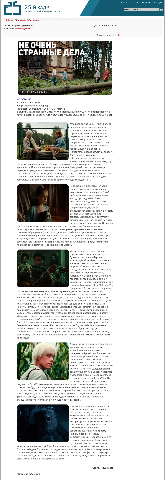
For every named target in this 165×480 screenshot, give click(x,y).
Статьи (125, 2)
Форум (158, 2)
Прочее (146, 2)
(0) (116, 35)
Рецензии (21, 20)
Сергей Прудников (22, 28)
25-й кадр (9, 20)
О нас (135, 2)
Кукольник (33, 20)
